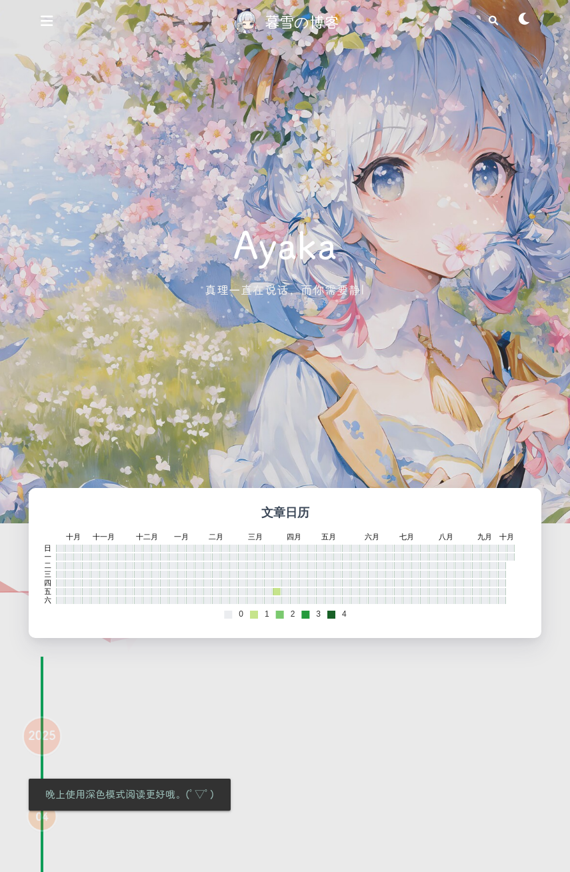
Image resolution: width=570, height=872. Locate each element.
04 (41, 827)
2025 (41, 746)
